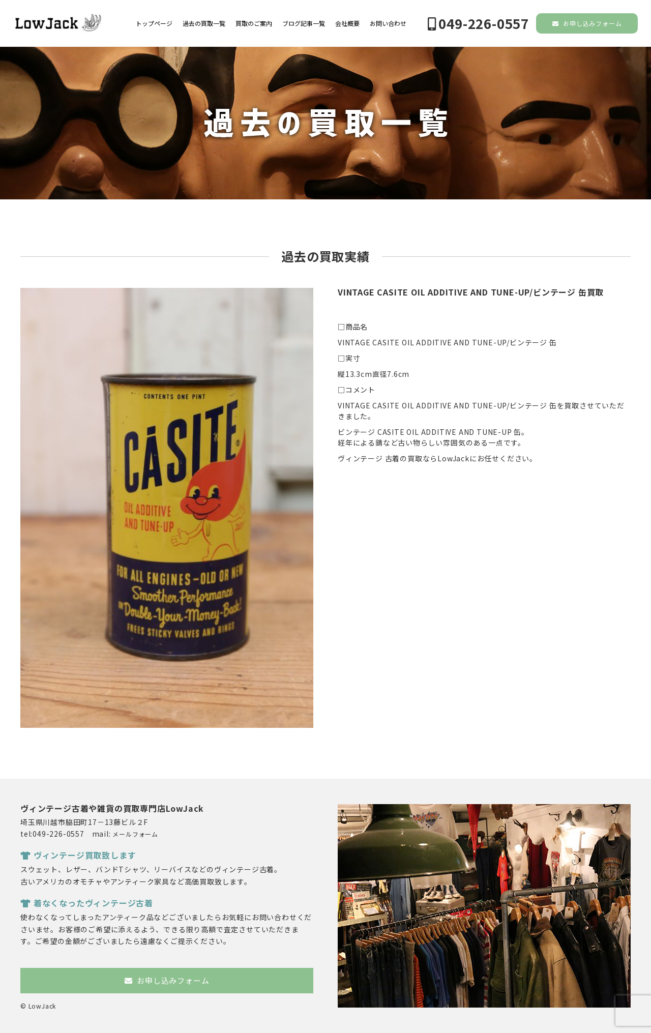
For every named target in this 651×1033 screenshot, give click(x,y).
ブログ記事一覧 (303, 23)
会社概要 (347, 23)
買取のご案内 (253, 23)
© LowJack (38, 1005)
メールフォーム (135, 834)
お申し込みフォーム (587, 23)
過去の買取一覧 (204, 23)
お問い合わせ (388, 23)
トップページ (154, 23)
